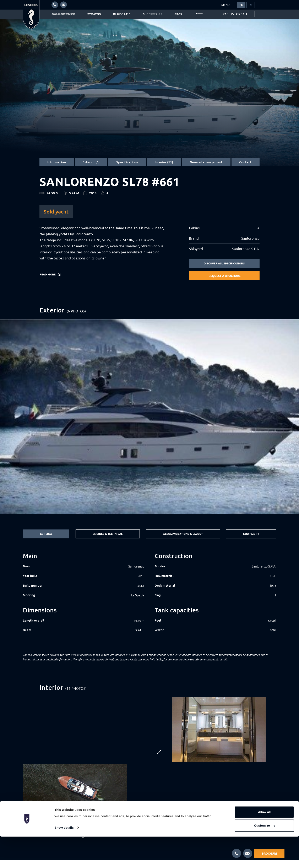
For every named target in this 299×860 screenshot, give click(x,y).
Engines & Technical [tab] (107, 534)
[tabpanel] (149, 597)
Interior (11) (164, 162)
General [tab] (45, 534)
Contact (245, 162)
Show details (64, 851)
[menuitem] (241, 5)
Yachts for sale (235, 14)
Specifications (127, 162)
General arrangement (206, 162)
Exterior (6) (90, 162)
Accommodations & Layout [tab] (183, 534)
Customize (264, 849)
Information (56, 162)
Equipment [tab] (251, 534)
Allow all (264, 835)
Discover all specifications (224, 263)
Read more (47, 276)
